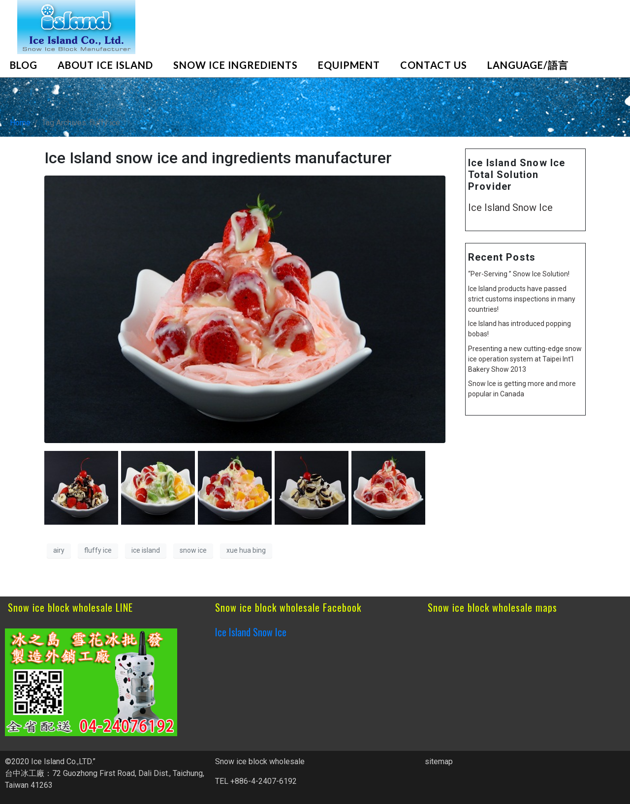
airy (58, 550)
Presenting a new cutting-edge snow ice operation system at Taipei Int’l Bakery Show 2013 (525, 359)
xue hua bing (246, 550)
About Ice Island (105, 65)
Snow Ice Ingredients (235, 65)
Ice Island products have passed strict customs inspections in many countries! (521, 299)
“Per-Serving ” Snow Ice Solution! (518, 274)
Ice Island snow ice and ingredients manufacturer (218, 158)
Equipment (349, 65)
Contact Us (433, 65)
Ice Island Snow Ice (510, 207)
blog (23, 65)
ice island (145, 550)
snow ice (193, 550)
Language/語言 (527, 65)
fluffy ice (98, 550)
